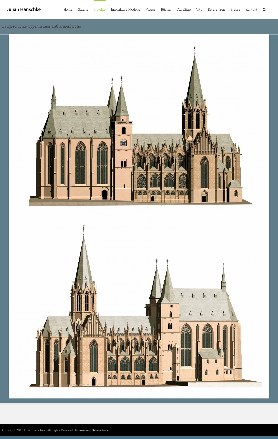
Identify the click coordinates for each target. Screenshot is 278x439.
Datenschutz (100, 430)
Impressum (82, 430)
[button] (264, 9)
